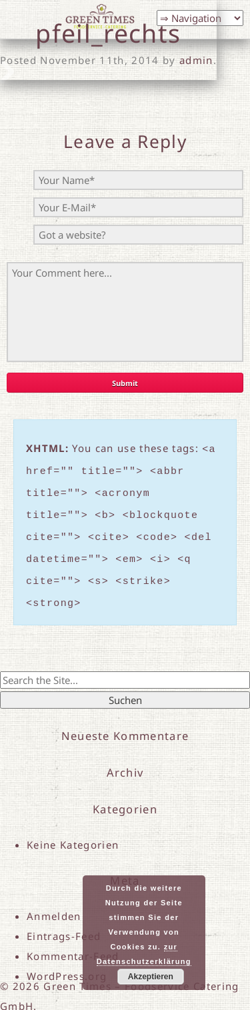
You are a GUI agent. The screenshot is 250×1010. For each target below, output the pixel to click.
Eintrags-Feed (64, 920)
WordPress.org (67, 960)
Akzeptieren (150, 976)
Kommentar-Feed (73, 940)
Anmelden (54, 900)
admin (196, 60)
